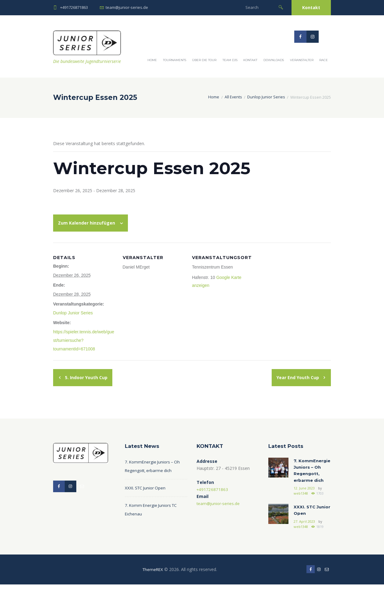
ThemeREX (152, 577)
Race (323, 60)
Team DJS (230, 60)
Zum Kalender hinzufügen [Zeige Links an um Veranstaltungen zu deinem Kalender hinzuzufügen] (86, 223)
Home (152, 60)
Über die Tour (204, 60)
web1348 (301, 501)
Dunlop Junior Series (266, 97)
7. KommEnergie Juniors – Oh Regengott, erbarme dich (310, 474)
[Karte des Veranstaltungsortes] (296, 284)
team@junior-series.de (127, 7)
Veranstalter (301, 60)
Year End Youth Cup (298, 377)
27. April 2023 (304, 529)
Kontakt (311, 7)
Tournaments (174, 60)
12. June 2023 (304, 496)
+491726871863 (74, 7)
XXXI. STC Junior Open (146, 488)
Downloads (273, 60)
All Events (232, 97)
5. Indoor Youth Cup (85, 377)
